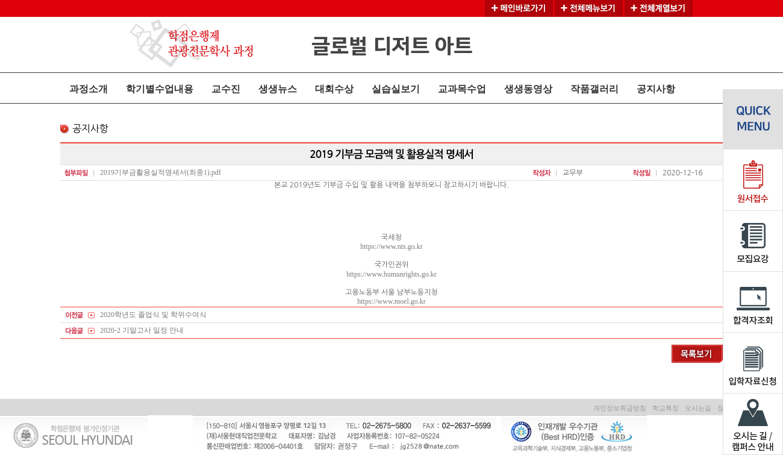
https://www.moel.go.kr (391, 301)
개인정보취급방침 (619, 408)
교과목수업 (462, 89)
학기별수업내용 (159, 89)
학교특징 (665, 408)
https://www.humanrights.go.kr (391, 274)
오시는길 (698, 408)
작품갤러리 (594, 89)
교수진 (225, 89)
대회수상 (334, 89)
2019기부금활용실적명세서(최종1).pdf (160, 172)
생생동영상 (528, 89)
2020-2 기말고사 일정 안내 (142, 330)
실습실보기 (396, 89)
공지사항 (656, 89)
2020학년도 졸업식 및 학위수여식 (153, 314)
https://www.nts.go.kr (391, 246)
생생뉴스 (277, 89)
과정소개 (88, 89)
